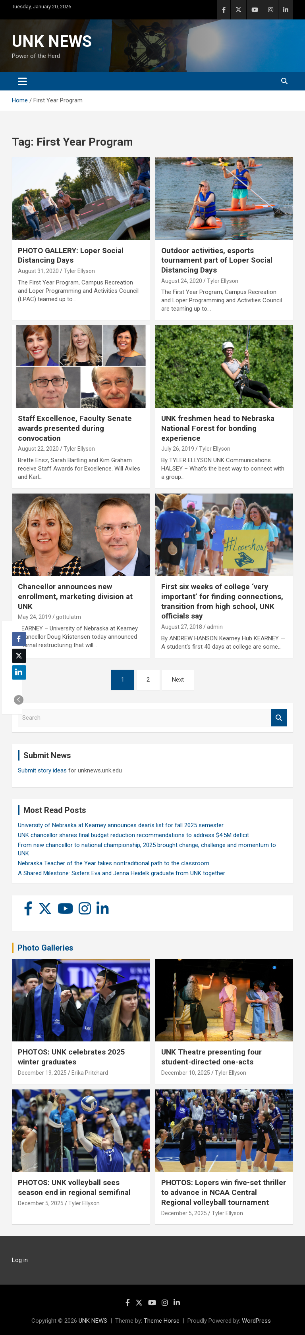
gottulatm (68, 617)
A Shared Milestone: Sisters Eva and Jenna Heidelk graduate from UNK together (121, 873)
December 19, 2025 (42, 1073)
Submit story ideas (42, 770)
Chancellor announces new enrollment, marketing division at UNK (75, 596)
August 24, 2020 (181, 281)
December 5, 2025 (41, 1203)
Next (178, 679)
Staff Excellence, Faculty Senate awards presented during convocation (75, 428)
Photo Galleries (45, 948)
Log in (20, 1260)
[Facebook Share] (19, 639)
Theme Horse (162, 1320)
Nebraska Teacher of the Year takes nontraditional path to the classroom (113, 863)
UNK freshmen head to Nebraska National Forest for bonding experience (217, 428)
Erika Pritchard (89, 1073)
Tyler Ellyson (79, 271)
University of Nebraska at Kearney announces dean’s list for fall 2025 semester (121, 825)
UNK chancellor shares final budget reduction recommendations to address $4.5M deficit (133, 835)
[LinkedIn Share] (19, 672)
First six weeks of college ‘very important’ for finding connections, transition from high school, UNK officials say (222, 601)
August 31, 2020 (38, 271)
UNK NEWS (52, 41)
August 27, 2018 (181, 627)
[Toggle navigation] (22, 81)
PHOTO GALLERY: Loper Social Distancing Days (71, 255)
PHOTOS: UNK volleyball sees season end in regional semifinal (74, 1187)
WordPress (256, 1320)
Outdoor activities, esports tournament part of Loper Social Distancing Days (216, 260)
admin (215, 627)
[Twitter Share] (19, 656)
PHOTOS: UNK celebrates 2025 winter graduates (71, 1056)
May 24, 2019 (34, 617)
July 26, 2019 (177, 449)
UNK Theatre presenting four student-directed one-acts (211, 1056)
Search (279, 718)
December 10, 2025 (185, 1073)
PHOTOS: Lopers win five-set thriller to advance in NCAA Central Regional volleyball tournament (223, 1192)
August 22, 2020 (38, 449)
